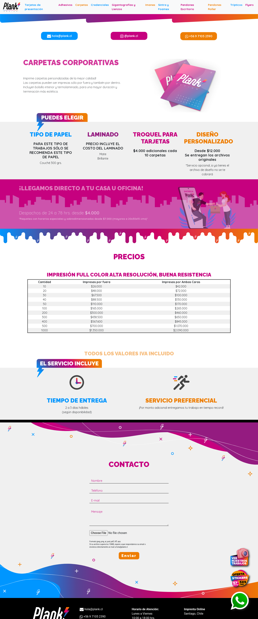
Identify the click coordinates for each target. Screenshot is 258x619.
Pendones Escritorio (187, 7)
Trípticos (236, 5)
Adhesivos (65, 5)
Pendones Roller (214, 7)
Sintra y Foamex (163, 7)
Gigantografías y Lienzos (123, 7)
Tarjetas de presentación (34, 7)
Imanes (150, 5)
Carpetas (81, 5)
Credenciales (100, 5)
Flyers (249, 5)
